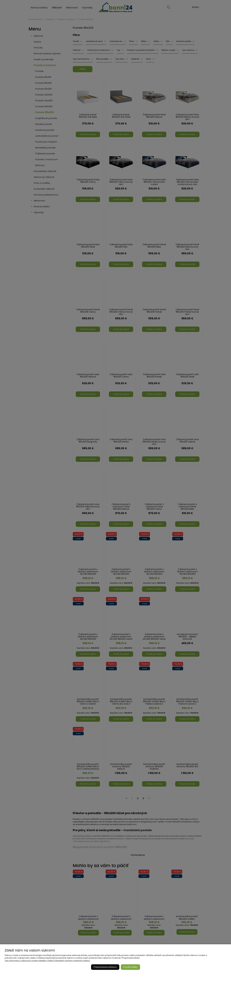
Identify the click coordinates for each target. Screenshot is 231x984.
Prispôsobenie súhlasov (105, 967)
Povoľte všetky (130, 967)
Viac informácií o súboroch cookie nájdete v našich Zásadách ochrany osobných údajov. (47, 960)
